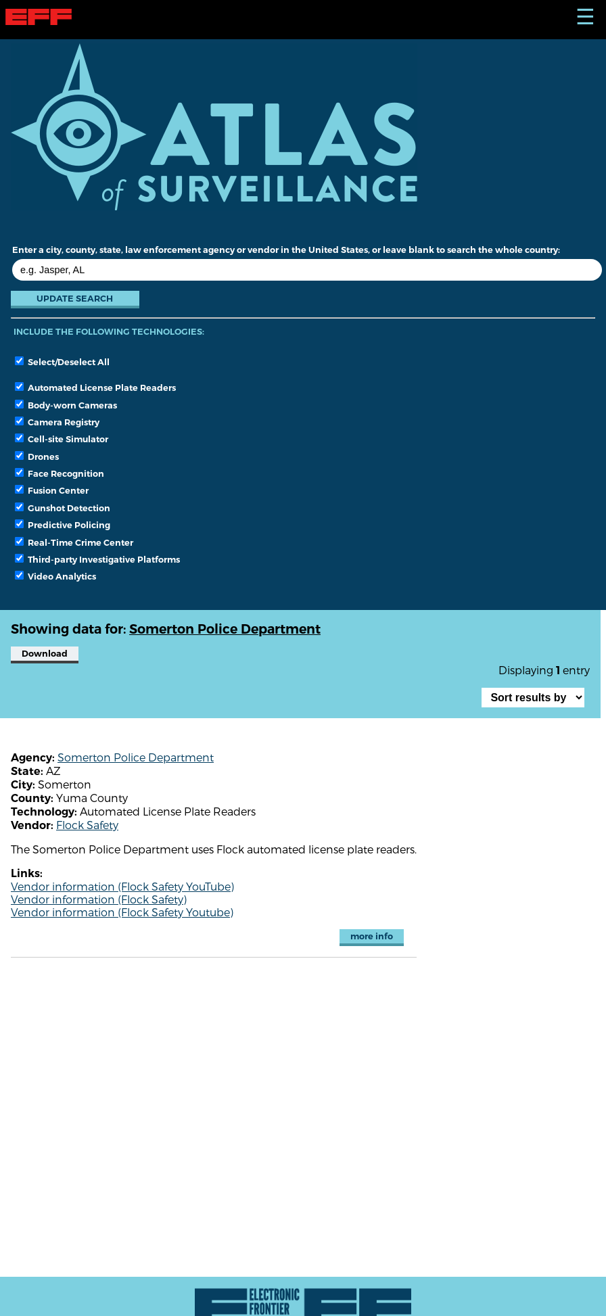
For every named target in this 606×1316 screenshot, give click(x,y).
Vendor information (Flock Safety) (99, 899)
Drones (37, 456)
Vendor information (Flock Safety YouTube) (122, 886)
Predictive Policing (62, 524)
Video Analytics (55, 576)
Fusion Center (52, 490)
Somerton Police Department (135, 757)
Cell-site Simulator (61, 438)
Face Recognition (59, 473)
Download (45, 654)
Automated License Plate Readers (95, 387)
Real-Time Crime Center (74, 542)
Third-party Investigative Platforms (97, 559)
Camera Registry (57, 422)
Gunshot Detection (62, 507)
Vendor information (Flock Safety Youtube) (122, 912)
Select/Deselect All (62, 361)
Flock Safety (87, 824)
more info (371, 936)
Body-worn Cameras (66, 405)
